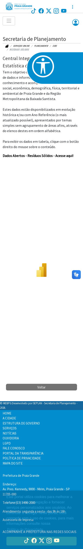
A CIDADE (9, 418)
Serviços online (21, 45)
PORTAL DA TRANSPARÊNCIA (23, 453)
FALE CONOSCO (14, 448)
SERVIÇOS (10, 428)
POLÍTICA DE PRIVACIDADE (22, 458)
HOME (7, 413)
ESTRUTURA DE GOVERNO (21, 423)
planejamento (41, 45)
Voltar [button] (41, 387)
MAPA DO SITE (13, 463)
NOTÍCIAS (9, 433)
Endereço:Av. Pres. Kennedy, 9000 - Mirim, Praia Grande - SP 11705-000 (36, 489)
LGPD (7, 443)
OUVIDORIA (11, 438)
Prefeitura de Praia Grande (21, 475)
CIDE (55, 45)
